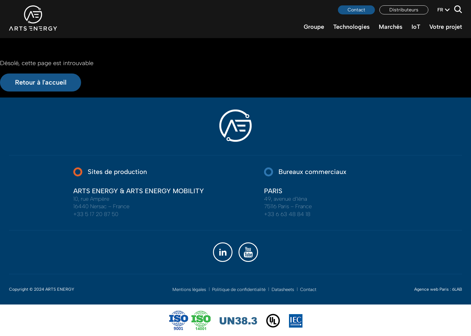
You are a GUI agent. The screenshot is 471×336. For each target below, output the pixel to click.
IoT (416, 26)
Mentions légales (189, 289)
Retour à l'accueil (40, 82)
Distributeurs (403, 10)
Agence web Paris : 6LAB (438, 289)
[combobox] (440, 10)
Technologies (351, 26)
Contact (356, 10)
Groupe (314, 26)
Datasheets (283, 289)
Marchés (391, 26)
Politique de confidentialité (239, 289)
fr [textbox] (440, 10)
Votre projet (445, 26)
